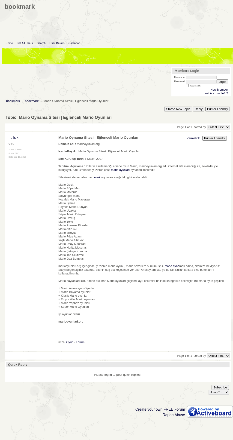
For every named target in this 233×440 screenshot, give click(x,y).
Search (41, 43)
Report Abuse (174, 415)
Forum (80, 342)
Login (222, 81)
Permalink (193, 138)
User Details (56, 43)
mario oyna (172, 266)
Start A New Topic (178, 109)
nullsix (13, 137)
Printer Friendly (217, 109)
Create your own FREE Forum (160, 409)
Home (9, 43)
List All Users (25, 43)
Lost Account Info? (216, 93)
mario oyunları (120, 170)
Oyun (69, 342)
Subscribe (220, 387)
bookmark (13, 101)
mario (98, 177)
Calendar (74, 43)
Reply (199, 109)
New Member (219, 89)
